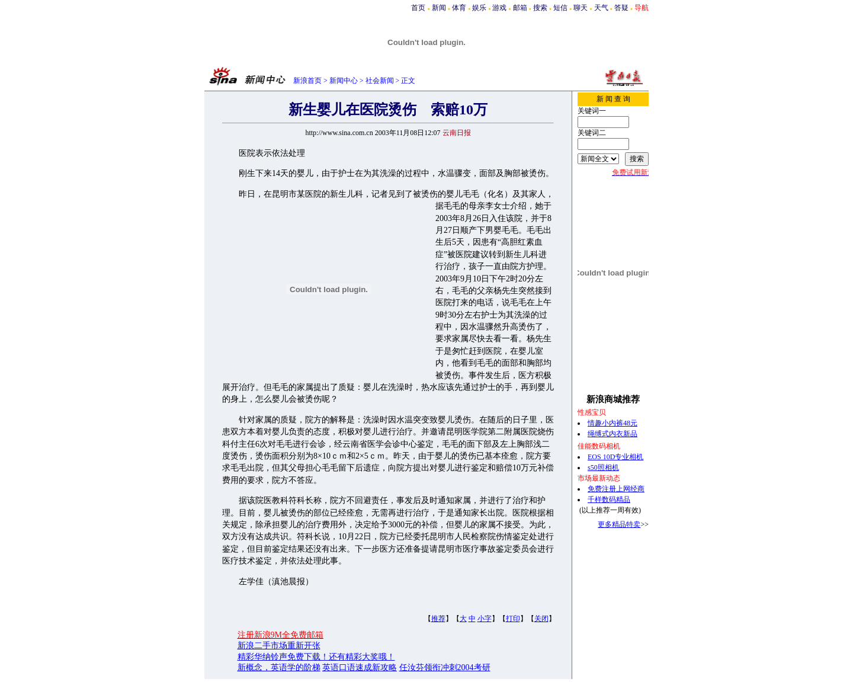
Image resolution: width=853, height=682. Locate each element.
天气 (601, 8)
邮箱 (520, 8)
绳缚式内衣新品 (612, 434)
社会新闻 (379, 80)
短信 (560, 8)
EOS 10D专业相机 (615, 457)
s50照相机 (603, 467)
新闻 (439, 8)
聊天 (580, 8)
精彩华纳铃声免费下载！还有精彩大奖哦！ (316, 656)
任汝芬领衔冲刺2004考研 (444, 667)
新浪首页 (307, 80)
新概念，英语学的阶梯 (279, 667)
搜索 (540, 8)
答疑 (621, 8)
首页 (418, 8)
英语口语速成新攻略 (359, 667)
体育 (459, 8)
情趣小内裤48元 (612, 423)
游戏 (499, 8)
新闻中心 (343, 80)
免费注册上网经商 (616, 489)
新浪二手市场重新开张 (279, 645)
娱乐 (479, 8)
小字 (484, 618)
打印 (513, 618)
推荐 (438, 618)
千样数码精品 (609, 499)
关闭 (541, 618)
